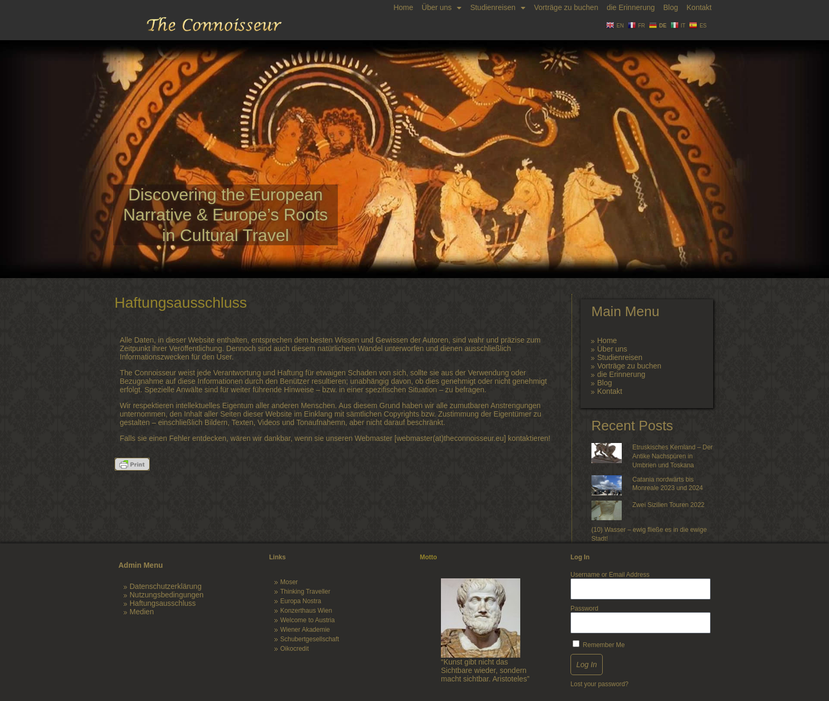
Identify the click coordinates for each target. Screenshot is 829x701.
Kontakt (699, 7)
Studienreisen (498, 7)
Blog (670, 7)
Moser (289, 582)
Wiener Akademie (305, 629)
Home (403, 7)
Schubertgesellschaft (309, 639)
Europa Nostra (300, 601)
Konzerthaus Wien (306, 610)
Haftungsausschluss (163, 603)
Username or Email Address (609, 574)
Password (584, 608)
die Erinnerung (630, 7)
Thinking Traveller (305, 591)
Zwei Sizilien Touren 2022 (668, 505)
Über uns (442, 7)
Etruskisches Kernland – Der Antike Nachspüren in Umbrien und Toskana (672, 456)
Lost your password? (599, 684)
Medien (142, 611)
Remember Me (599, 644)
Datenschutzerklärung (165, 586)
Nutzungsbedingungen (167, 595)
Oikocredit (294, 648)
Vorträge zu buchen (566, 7)
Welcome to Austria (307, 620)
